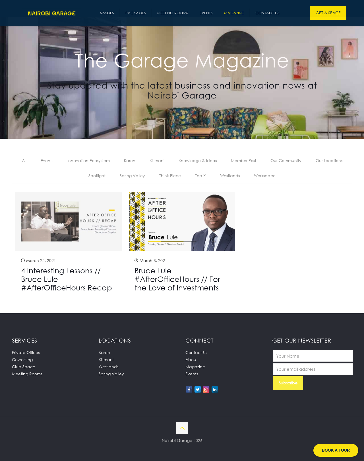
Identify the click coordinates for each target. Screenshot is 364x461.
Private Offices (26, 352)
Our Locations (329, 160)
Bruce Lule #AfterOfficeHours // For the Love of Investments (177, 279)
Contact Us (196, 352)
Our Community (285, 160)
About (191, 359)
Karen (129, 160)
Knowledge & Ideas (198, 160)
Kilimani (157, 160)
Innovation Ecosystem (88, 160)
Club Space (23, 366)
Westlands (230, 175)
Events (47, 160)
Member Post (243, 160)
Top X (200, 175)
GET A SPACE (328, 12)
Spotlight (97, 175)
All (24, 160)
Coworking (22, 359)
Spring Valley (132, 175)
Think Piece (170, 175)
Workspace (265, 175)
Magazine (195, 366)
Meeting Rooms (27, 373)
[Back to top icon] (182, 428)
